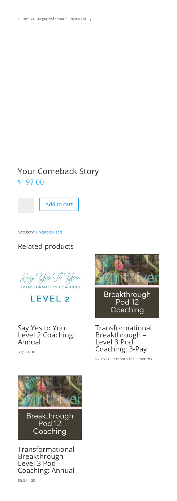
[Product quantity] (26, 205)
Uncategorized (42, 18)
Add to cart (59, 204)
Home (23, 18)
